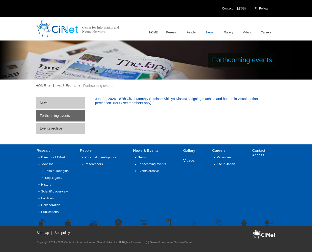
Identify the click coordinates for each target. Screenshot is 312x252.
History (46, 184)
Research (45, 150)
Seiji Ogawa (53, 178)
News (44, 103)
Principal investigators (100, 157)
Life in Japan (226, 164)
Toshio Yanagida (57, 171)
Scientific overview (54, 191)
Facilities (47, 198)
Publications (50, 212)
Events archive (51, 128)
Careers (219, 150)
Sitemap (43, 233)
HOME (41, 86)
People (86, 150)
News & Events (64, 86)
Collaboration (50, 205)
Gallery (189, 150)
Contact (227, 8)
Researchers (93, 164)
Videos (189, 160)
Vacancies (224, 157)
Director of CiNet (53, 157)
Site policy (62, 233)
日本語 (241, 8)
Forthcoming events (55, 116)
